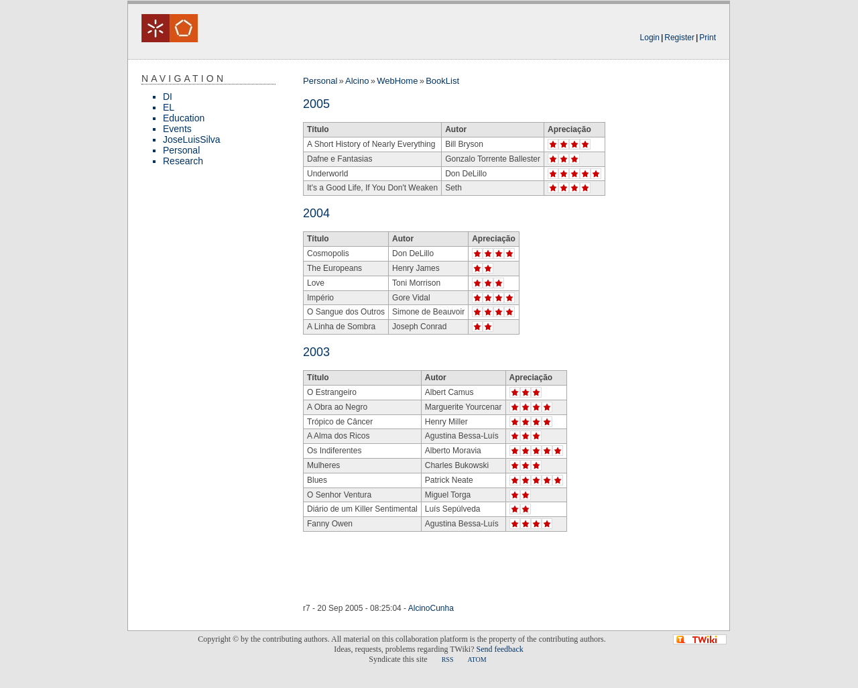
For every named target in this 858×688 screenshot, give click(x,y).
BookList (442, 81)
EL (168, 107)
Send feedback (499, 649)
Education (183, 118)
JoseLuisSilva (192, 139)
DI (167, 96)
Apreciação (569, 129)
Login (650, 37)
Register (679, 37)
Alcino (357, 81)
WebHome (397, 81)
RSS (448, 659)
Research (183, 161)
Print (707, 37)
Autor (456, 129)
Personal (181, 150)
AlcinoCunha (431, 608)
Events (177, 128)
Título (318, 129)
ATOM (476, 659)
